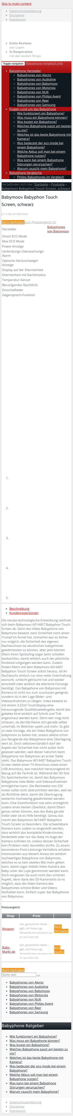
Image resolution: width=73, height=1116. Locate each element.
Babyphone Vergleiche (25, 173)
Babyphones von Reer (33, 100)
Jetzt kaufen (59, 949)
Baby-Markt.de (8, 949)
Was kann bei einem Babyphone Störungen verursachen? (40, 162)
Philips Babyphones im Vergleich (40, 177)
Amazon (8, 929)
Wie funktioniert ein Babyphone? (40, 113)
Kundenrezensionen (24, 613)
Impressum (17, 19)
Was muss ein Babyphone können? (42, 117)
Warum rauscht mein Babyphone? (41, 168)
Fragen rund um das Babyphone (32, 109)
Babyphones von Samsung (36, 105)
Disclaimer (17, 15)
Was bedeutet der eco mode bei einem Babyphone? (40, 145)
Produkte (57, 184)
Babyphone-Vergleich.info (44, 63)
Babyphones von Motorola (36, 88)
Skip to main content (17, 4)
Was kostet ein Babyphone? (37, 122)
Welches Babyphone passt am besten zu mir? (39, 1051)
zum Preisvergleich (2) (40, 222)
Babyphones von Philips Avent (39, 96)
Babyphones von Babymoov (37, 83)
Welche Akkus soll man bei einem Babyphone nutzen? (41, 153)
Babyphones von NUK (33, 92)
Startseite (41, 184)
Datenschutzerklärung (25, 11)
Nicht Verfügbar (13, 222)
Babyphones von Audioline (36, 79)
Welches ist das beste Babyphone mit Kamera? (36, 1060)
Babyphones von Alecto (34, 75)
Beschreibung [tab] (19, 609)
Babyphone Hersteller (25, 71)
